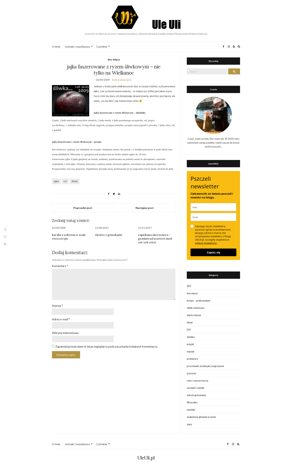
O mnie (56, 46)
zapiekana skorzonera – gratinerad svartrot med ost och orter (155, 238)
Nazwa (57, 305)
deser (190, 322)
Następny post (145, 207)
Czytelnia (101, 46)
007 (189, 286)
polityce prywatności (206, 243)
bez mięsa (114, 59)
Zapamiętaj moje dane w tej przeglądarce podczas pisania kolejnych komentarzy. (106, 346)
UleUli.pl (146, 458)
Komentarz (60, 266)
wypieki (191, 409)
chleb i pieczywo (195, 307)
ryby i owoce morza (197, 380)
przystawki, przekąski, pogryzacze (205, 366)
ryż (65, 181)
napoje (190, 351)
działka (191, 336)
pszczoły (191, 373)
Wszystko (192, 402)
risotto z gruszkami (108, 235)
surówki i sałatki (195, 387)
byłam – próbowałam (198, 300)
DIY (189, 329)
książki (190, 344)
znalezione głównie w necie (201, 416)
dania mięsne (194, 315)
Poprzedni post (82, 207)
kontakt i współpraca (77, 46)
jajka (56, 181)
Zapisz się (213, 252)
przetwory (192, 358)
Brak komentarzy (121, 79)
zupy (189, 424)
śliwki (75, 181)
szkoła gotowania (196, 395)
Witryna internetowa (65, 333)
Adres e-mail (61, 319)
